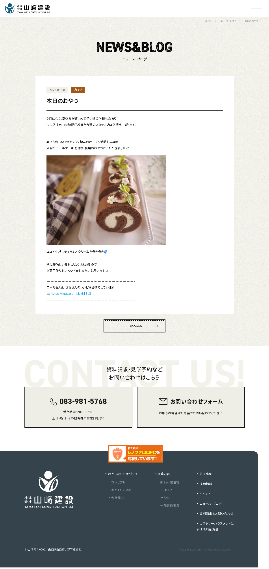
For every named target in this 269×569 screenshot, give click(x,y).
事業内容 (163, 475)
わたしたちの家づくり (122, 475)
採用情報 (207, 485)
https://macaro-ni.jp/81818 (72, 293)
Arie (166, 499)
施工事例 (207, 475)
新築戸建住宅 (169, 483)
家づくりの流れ (121, 491)
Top (208, 20)
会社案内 (117, 499)
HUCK (167, 491)
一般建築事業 (169, 507)
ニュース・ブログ (228, 20)
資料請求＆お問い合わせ (216, 515)
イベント (207, 495)
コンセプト (118, 483)
